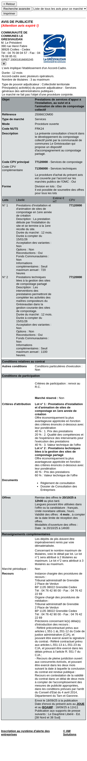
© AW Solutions (69, 732)
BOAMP (47, 707)
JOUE (80, 704)
